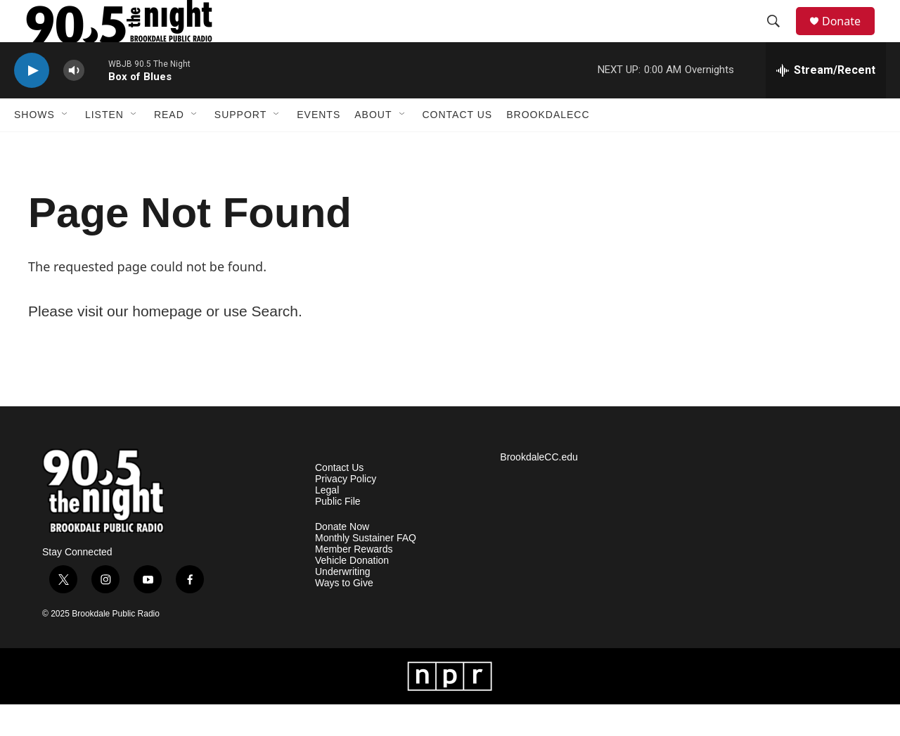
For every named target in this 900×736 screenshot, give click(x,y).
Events (318, 146)
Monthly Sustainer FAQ (365, 569)
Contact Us (458, 146)
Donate (850, 37)
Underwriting (343, 603)
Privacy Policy (345, 510)
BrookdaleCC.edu (539, 489)
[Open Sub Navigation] (65, 146)
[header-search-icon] (779, 37)
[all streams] (826, 102)
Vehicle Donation (352, 592)
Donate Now (342, 558)
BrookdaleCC (547, 146)
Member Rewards (353, 581)
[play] (31, 102)
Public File (338, 533)
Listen (104, 146)
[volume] (74, 102)
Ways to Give (344, 614)
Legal (327, 522)
